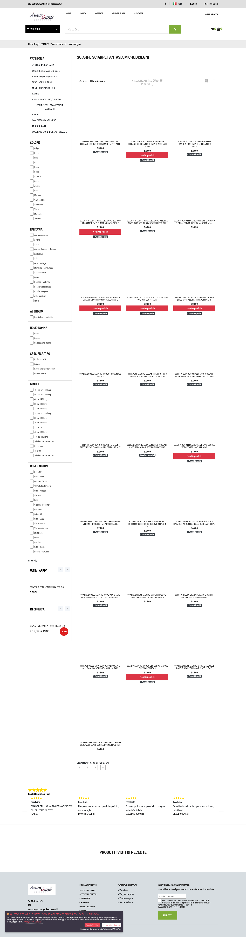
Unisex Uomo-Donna (40, 343)
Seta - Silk (36, 514)
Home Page (33, 44)
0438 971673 (37, 900)
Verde (34, 209)
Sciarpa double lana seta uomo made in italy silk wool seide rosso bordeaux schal (194, 522)
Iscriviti (167, 915)
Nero (34, 157)
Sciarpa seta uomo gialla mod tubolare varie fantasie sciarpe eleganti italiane (194, 375)
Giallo (34, 181)
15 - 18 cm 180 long (40, 413)
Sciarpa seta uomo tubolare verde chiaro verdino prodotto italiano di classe (100, 522)
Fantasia (36, 229)
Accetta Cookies (92, 925)
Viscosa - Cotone (39, 528)
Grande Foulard (38, 373)
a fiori (34, 258)
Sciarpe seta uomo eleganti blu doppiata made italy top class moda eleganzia (147, 375)
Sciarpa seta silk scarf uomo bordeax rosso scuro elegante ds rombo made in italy (147, 524)
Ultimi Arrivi (38, 570)
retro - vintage (38, 263)
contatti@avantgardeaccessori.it (47, 3)
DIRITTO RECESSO (87, 906)
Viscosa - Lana (38, 523)
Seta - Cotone (37, 547)
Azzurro (35, 176)
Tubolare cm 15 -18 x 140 (42, 441)
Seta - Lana (37, 518)
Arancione (36, 204)
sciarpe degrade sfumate (46, 70)
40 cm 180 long (38, 432)
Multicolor (36, 214)
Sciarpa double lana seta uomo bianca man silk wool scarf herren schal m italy (100, 667)
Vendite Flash (118, 13)
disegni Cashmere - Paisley (43, 249)
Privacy (195, 900)
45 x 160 (35, 450)
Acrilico (35, 542)
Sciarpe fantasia (58, 44)
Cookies (82, 910)
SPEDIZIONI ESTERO (87, 894)
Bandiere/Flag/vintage (45, 76)
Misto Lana (37, 532)
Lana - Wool (37, 476)
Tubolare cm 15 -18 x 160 (42, 455)
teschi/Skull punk (42, 82)
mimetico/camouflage (44, 88)
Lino (34, 500)
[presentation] (60, 569)
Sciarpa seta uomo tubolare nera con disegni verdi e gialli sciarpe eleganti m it (100, 446)
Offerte (99, 13)
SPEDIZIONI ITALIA (87, 890)
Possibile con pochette (41, 317)
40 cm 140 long (38, 399)
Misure (35, 384)
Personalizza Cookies (112, 925)
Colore (35, 143)
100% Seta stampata (40, 486)
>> (103, 767)
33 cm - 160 (37, 427)
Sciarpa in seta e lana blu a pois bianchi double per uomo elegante (194, 595)
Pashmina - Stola (39, 359)
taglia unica (37, 446)
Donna (35, 338)
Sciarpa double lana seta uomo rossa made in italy (100, 375)
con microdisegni (39, 235)
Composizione (39, 466)
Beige (34, 171)
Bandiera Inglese (39, 291)
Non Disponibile (147, 155)
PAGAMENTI (84, 898)
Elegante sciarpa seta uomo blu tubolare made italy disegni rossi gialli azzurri (147, 446)
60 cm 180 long (38, 404)
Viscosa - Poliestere (40, 504)
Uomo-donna (38, 328)
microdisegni (74, 44)
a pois (35, 93)
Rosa (34, 190)
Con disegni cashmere (44, 120)
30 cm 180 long (38, 422)
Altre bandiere (38, 296)
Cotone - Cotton (38, 481)
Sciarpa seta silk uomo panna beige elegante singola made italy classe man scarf (147, 144)
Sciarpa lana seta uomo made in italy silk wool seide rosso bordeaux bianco (147, 595)
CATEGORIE (33, 29)
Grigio (34, 148)
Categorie (32, 560)
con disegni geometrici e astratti (50, 107)
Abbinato (36, 311)
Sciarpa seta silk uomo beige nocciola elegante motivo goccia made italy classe (100, 142)
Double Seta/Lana (39, 551)
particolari (36, 254)
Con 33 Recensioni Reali (39, 794)
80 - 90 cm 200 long (40, 394)
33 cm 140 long (38, 408)
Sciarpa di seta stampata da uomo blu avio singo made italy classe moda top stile (100, 221)
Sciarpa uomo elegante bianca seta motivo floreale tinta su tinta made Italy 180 (194, 221)
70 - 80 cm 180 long (40, 390)
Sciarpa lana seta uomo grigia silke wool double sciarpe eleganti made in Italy (194, 667)
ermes (34, 300)
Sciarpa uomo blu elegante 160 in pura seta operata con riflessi (147, 298)
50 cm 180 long (38, 418)
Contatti (138, 13)
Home (68, 13)
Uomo (34, 333)
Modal (34, 537)
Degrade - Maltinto (40, 282)
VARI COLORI (37, 200)
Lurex (34, 277)
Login (193, 3)
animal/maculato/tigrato (46, 99)
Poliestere (36, 472)
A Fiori (35, 114)
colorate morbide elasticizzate (49, 131)
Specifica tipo (40, 354)
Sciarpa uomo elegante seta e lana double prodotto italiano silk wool (194, 446)
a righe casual (38, 272)
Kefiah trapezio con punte (42, 368)
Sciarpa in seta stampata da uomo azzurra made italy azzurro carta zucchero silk (147, 221)
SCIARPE (45, 44)
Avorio (35, 186)
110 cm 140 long (39, 436)
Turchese (35, 218)
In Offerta (37, 609)
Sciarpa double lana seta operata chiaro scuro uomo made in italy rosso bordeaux (100, 595)
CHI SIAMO (84, 902)
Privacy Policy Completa (33, 921)
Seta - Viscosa (38, 490)
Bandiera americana (40, 286)
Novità (83, 13)
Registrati (211, 3)
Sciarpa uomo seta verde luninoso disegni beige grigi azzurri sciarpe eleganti (194, 298)
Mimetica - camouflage (41, 268)
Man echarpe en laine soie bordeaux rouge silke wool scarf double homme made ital (100, 743)
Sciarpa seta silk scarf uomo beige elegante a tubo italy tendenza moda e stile (194, 144)
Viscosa (35, 495)
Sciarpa (35, 364)
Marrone (35, 195)
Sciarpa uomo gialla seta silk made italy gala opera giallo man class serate (100, 298)
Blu (33, 162)
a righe (35, 239)
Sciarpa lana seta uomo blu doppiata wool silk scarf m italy (147, 667)
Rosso (34, 167)
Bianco (35, 153)
